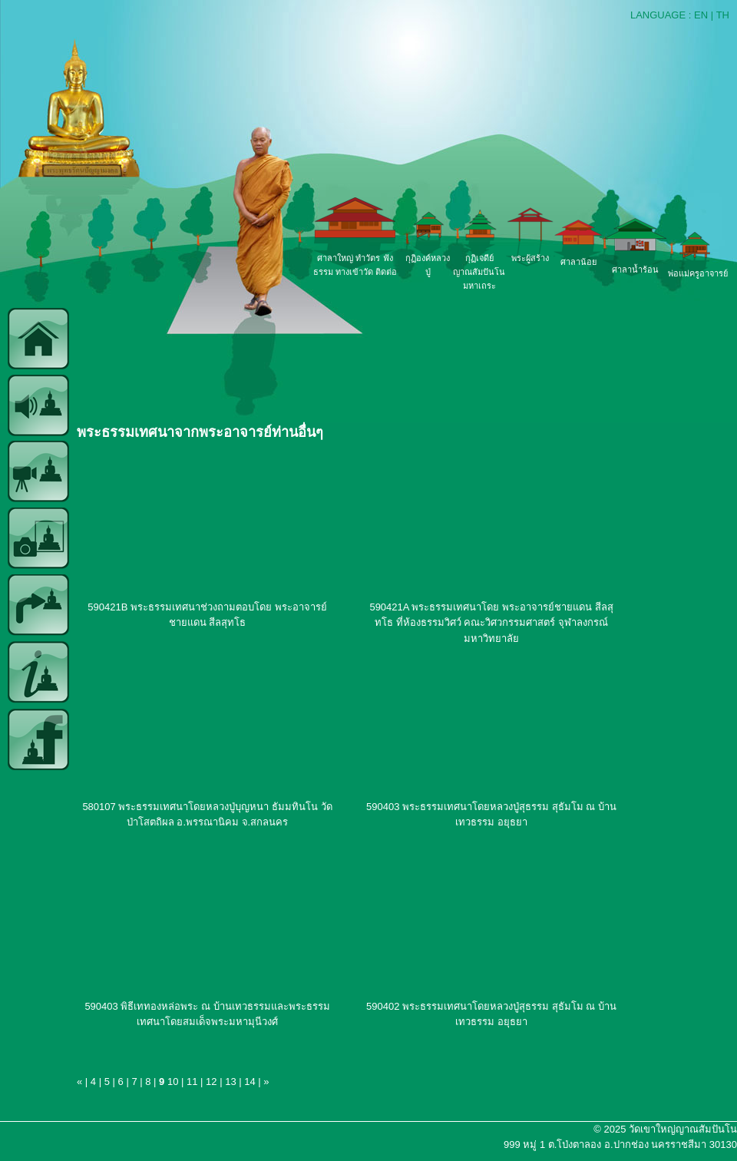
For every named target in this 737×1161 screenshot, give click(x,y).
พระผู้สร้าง (530, 258)
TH (722, 15)
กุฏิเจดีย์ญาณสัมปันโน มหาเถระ (479, 271)
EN (701, 15)
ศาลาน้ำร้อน (635, 269)
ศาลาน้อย (578, 261)
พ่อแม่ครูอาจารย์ (698, 273)
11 (192, 1081)
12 (211, 1081)
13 (230, 1081)
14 (249, 1081)
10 (172, 1081)
